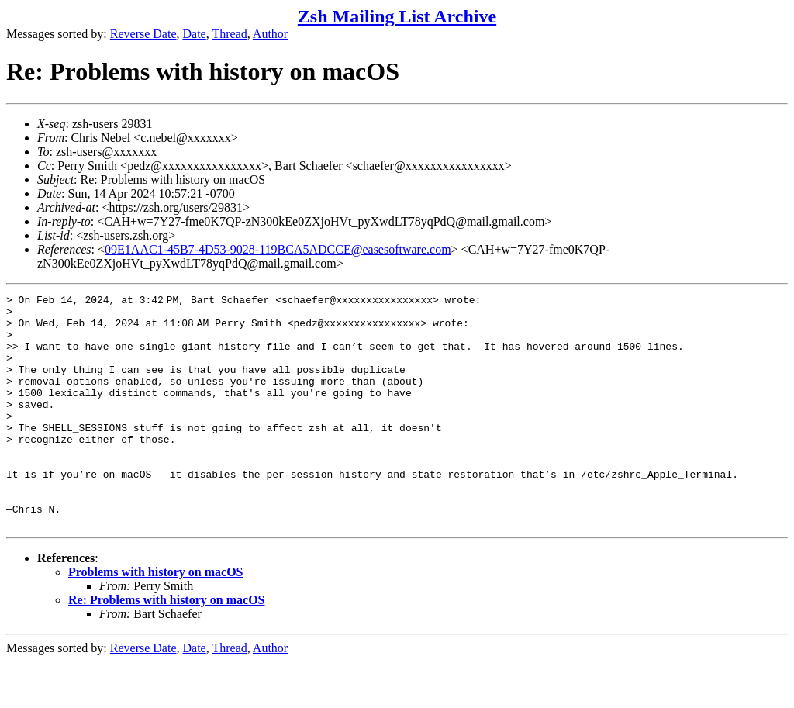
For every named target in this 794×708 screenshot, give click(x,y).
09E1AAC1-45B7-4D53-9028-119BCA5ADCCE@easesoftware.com (278, 249)
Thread (229, 33)
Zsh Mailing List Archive (397, 16)
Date (194, 33)
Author (270, 33)
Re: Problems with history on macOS (166, 646)
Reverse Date (143, 33)
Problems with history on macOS (155, 618)
